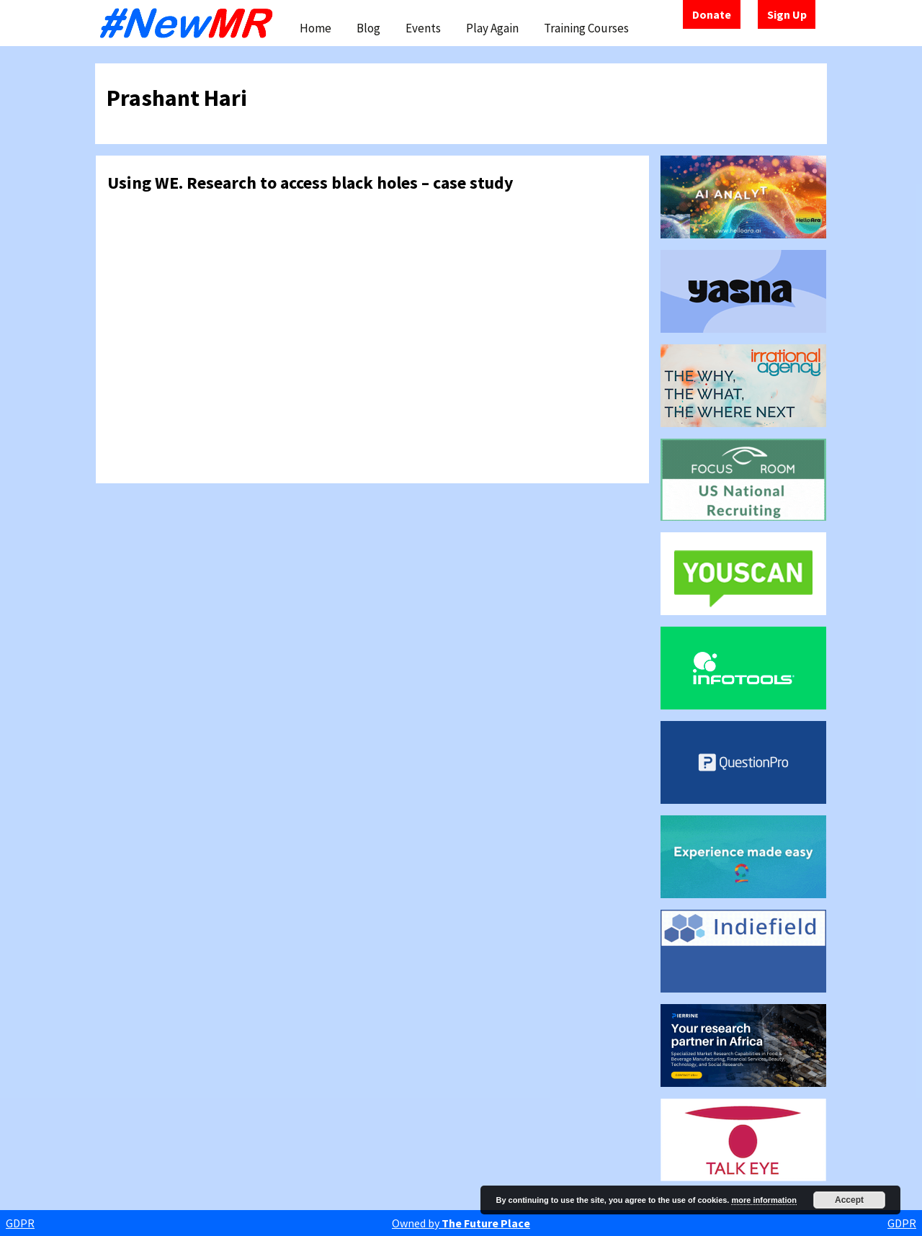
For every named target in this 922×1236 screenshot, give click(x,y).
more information (763, 1200)
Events (423, 28)
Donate (711, 14)
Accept (849, 1200)
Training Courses (586, 28)
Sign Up (787, 14)
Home (315, 28)
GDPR (20, 1223)
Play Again (492, 28)
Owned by (461, 1223)
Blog (368, 28)
